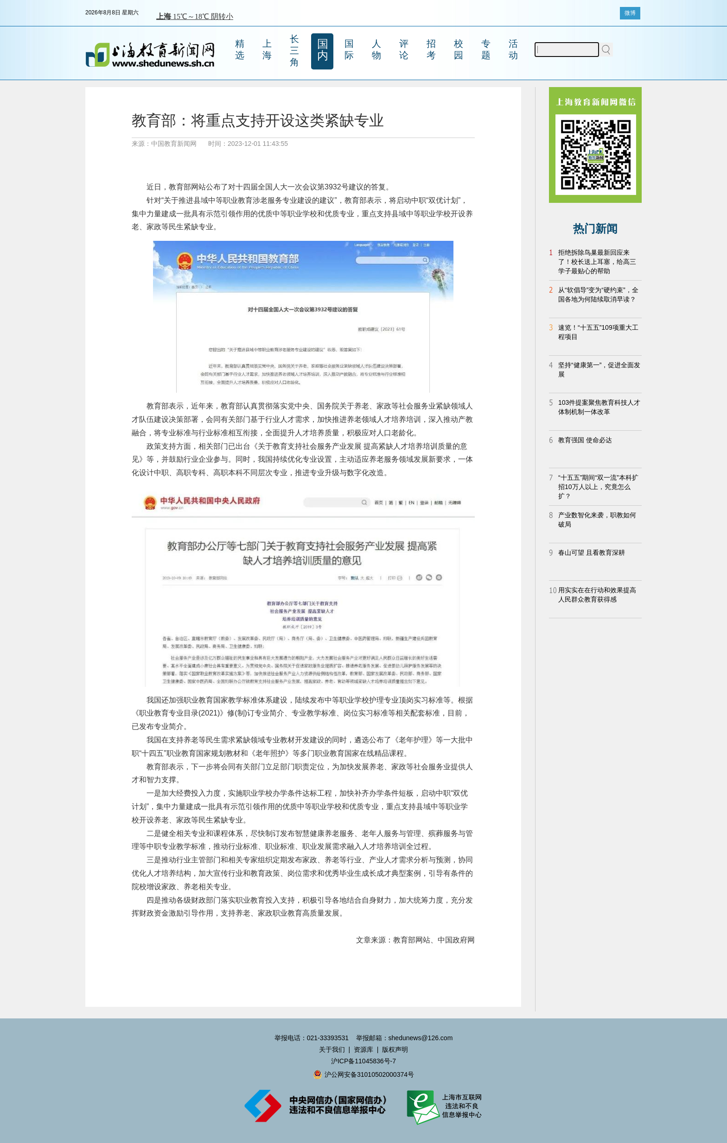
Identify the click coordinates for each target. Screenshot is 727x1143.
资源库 (363, 1049)
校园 (458, 49)
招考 (431, 49)
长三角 (294, 50)
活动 (513, 49)
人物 (376, 49)
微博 (630, 13)
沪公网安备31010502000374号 (363, 1074)
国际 (349, 49)
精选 (239, 49)
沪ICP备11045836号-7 (363, 1061)
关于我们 (332, 1049)
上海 (267, 49)
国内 (322, 50)
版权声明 (395, 1049)
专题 (486, 49)
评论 (403, 49)
